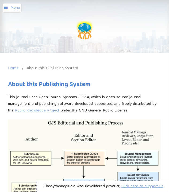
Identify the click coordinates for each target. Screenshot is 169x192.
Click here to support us (142, 186)
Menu (15, 8)
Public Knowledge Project (37, 110)
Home (13, 68)
